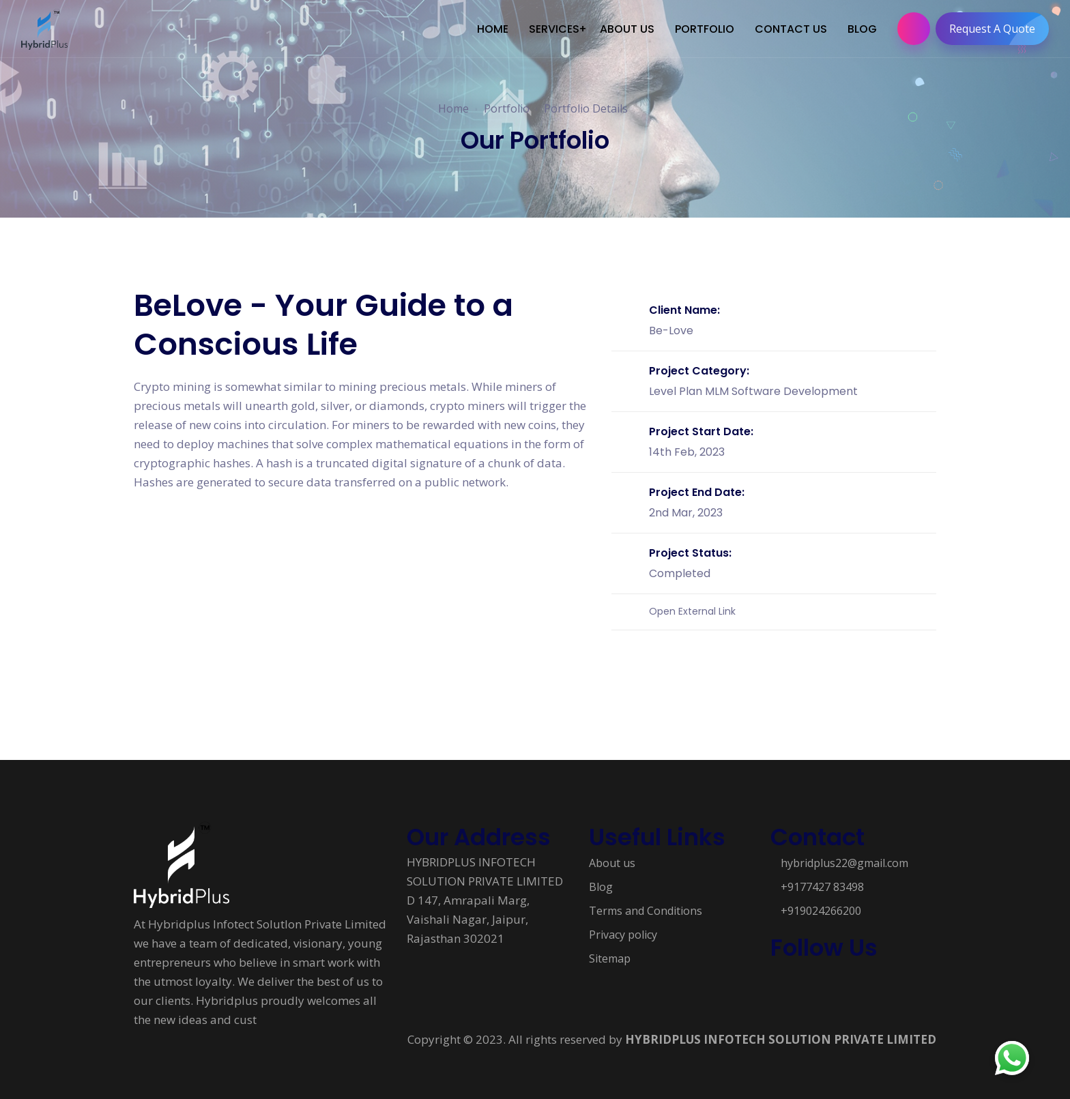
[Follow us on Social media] (777, 978)
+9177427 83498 (822, 882)
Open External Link (692, 606)
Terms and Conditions (645, 905)
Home (453, 108)
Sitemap (610, 953)
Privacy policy (623, 929)
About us (612, 858)
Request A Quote (996, 28)
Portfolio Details (586, 108)
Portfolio (507, 108)
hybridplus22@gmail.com (844, 858)
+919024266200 (821, 905)
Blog (601, 882)
